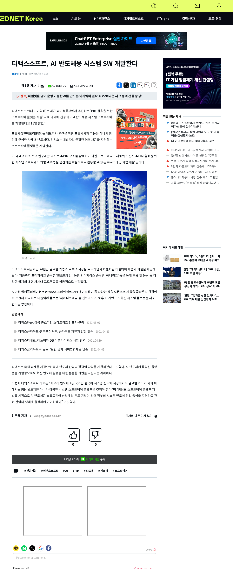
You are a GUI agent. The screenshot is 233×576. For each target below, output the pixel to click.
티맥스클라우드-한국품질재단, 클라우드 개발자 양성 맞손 (55, 331)
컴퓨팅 (15, 74)
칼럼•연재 (188, 18)
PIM (77, 471)
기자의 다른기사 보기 (81, 86)
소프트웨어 (121, 471)
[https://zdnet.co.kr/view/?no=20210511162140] (119, 85)
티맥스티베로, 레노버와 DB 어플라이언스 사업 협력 (51, 340)
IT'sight (163, 18)
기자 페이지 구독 (57, 86)
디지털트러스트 (133, 18)
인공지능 (31, 471)
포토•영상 (214, 18)
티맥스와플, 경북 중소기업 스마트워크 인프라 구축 (51, 322)
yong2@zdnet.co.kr (47, 416)
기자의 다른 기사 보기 (141, 416)
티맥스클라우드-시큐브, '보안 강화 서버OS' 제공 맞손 (53, 349)
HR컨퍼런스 (102, 18)
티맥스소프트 (50, 471)
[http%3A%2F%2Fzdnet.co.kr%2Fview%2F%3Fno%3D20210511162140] (133, 85)
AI (66, 471)
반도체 (90, 471)
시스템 (104, 471)
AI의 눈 (76, 18)
